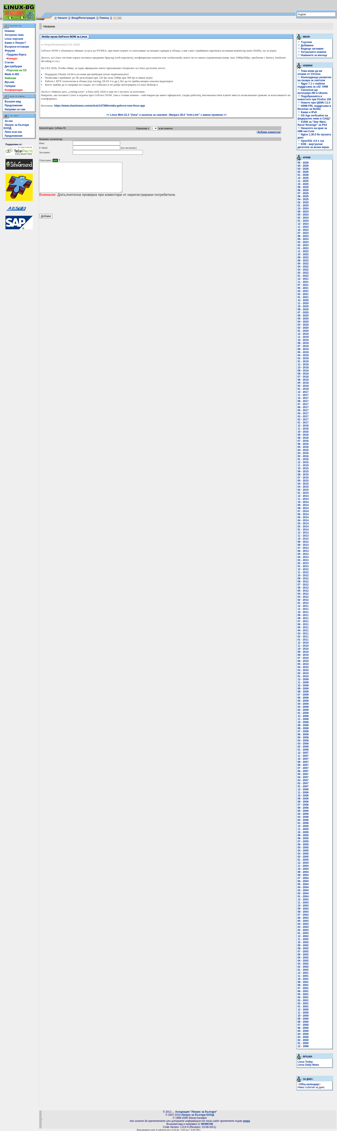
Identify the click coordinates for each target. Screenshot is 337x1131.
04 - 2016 (303, 450)
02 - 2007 (303, 783)
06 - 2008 (303, 734)
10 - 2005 (303, 832)
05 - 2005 (303, 847)
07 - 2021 (303, 285)
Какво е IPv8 (307, 112)
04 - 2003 (303, 924)
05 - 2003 (303, 920)
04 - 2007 (303, 777)
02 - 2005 (303, 856)
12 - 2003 (303, 899)
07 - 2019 (303, 346)
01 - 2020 (303, 330)
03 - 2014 (303, 523)
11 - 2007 (303, 755)
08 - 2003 (303, 911)
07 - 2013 (303, 547)
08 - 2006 (303, 801)
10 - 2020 (303, 306)
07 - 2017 (303, 404)
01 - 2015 (303, 492)
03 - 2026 (303, 168)
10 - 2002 (303, 942)
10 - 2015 (303, 468)
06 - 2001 (303, 991)
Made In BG (12, 74)
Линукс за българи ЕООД (197, 1114)
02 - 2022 (303, 272)
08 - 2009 (303, 691)
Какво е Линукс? (15, 42)
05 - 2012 (303, 590)
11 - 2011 (303, 609)
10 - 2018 (303, 367)
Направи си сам (15, 109)
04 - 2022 (303, 266)
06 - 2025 (303, 196)
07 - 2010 (303, 658)
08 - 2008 (303, 728)
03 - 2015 (303, 486)
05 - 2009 (303, 700)
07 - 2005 (303, 841)
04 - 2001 (303, 997)
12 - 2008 (303, 716)
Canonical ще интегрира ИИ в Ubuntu (312, 91)
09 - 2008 (303, 725)
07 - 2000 (303, 1024)
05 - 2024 (303, 214)
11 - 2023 (303, 226)
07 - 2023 (303, 233)
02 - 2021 (303, 294)
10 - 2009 (303, 685)
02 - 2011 (303, 636)
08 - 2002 (303, 948)
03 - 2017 (303, 416)
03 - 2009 (303, 706)
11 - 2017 (303, 395)
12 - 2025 (303, 178)
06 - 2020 (303, 315)
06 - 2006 (303, 807)
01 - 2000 (303, 1043)
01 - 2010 (303, 676)
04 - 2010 (303, 667)
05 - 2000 (303, 1031)
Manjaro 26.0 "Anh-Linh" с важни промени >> (198, 114)
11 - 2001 (303, 975)
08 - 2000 (303, 1021)
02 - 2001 (303, 1003)
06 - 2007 (303, 771)
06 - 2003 (303, 917)
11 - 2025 (303, 181)
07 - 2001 (303, 988)
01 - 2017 (303, 422)
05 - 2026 (303, 162)
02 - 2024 (303, 217)
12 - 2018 (303, 364)
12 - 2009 (303, 679)
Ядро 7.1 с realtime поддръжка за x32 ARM (312, 85)
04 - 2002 (303, 960)
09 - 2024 (303, 211)
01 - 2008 (303, 749)
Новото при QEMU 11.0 (313, 102)
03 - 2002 (303, 963)
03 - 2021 (303, 291)
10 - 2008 (303, 722)
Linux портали (14, 38)
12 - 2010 (303, 642)
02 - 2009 (303, 709)
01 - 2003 (303, 933)
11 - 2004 (303, 865)
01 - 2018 (303, 388)
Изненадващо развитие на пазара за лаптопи (314, 79)
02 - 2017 (303, 419)
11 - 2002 (303, 939)
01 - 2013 (303, 566)
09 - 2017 (303, 401)
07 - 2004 (303, 878)
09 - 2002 (303, 945)
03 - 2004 (303, 890)
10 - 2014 (303, 502)
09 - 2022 (303, 257)
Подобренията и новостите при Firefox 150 (314, 98)
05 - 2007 (303, 774)
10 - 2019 (303, 340)
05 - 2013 (303, 554)
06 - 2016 (303, 443)
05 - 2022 (303, 263)
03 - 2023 (303, 242)
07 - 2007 (303, 768)
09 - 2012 (303, 578)
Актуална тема (14, 34)
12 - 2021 (303, 278)
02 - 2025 (303, 202)
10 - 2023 (303, 229)
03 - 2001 (303, 1000)
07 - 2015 (303, 477)
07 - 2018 (303, 376)
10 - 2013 (303, 538)
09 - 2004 (303, 872)
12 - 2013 (303, 532)
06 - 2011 (303, 624)
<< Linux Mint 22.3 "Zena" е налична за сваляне (136, 114)
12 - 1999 (303, 1046)
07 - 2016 (303, 440)
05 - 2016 (303, 447)
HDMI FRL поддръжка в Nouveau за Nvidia (314, 107)
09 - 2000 (303, 1018)
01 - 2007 (303, 786)
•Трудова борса (15, 54)
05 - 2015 (303, 480)
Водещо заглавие (312, 48)
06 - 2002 (303, 954)
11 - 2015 (303, 465)
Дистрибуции (13, 66)
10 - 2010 (303, 648)
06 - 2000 (303, 1027)
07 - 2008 (303, 731)
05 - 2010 (303, 664)
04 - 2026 (303, 165)
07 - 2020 (303, 312)
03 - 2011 (303, 633)
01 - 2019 (303, 361)
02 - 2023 (303, 245)
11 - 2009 (303, 682)
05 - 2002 (303, 957)
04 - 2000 (303, 1034)
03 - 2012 (303, 596)
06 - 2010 (303, 661)
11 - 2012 (303, 572)
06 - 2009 (303, 697)
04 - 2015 (303, 483)
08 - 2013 (303, 544)
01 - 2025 (303, 205)
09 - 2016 (303, 434)
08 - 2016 (303, 437)
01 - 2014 (303, 529)
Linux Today (305, 1061)
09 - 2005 (303, 835)
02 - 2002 (303, 966)
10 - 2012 (303, 575)
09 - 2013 (303, 541)
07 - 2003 (303, 914)
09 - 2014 (303, 505)
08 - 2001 (303, 985)
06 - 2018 (303, 379)
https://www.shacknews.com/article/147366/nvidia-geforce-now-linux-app (99, 105)
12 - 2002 (303, 936)
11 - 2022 (303, 251)
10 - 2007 (303, 758)
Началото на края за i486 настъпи (312, 130)
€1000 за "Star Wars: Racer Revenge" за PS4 (312, 123)
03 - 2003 (303, 927)
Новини (9, 31)
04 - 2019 (303, 355)
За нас (9, 121)
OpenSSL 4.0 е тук (310, 140)
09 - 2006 (303, 798)
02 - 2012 (303, 599)
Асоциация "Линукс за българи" (196, 1111)
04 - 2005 (303, 850)
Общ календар (309, 1084)
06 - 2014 (303, 514)
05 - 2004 (303, 884)
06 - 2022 (303, 260)
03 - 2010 (303, 670)
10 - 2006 (303, 795)
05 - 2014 (303, 517)
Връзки (9, 82)
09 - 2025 (303, 187)
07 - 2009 (303, 694)
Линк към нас (13, 131)
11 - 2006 (303, 792)
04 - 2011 (303, 630)
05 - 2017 (303, 410)
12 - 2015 (303, 462)
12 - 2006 (303, 789)
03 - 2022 (303, 269)
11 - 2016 (303, 428)
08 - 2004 (303, 875)
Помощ (104, 17)
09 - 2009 (303, 688)
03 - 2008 (303, 743)
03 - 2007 (303, 780)
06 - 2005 (303, 844)
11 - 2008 (303, 719)
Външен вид (13, 101)
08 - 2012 (303, 581)
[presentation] (72, 211)
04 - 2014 (303, 520)
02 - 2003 (303, 930)
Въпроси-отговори (17, 46)
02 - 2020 (303, 327)
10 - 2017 (303, 398)
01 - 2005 (303, 859)
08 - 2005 (303, 838)
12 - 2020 (303, 300)
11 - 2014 (303, 499)
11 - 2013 (303, 535)
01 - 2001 (303, 1006)
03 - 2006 (303, 816)
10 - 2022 (303, 254)
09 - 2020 (303, 309)
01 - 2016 (303, 459)
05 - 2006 (303, 810)
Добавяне (307, 45)
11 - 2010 (303, 645)
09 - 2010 (303, 651)
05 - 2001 (303, 994)
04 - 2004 (303, 887)
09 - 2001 (303, 982)
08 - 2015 (303, 474)
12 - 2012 (303, 569)
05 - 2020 (303, 318)
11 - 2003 (303, 902)
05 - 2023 (303, 239)
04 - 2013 (303, 557)
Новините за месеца (314, 55)
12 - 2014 (303, 495)
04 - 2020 (303, 321)
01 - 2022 (303, 275)
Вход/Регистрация (83, 17)
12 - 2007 (303, 752)
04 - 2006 (303, 813)
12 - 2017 (303, 392)
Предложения (13, 105)
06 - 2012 (303, 587)
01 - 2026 (303, 174)
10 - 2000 (303, 1015)
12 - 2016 (303, 425)
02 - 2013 (303, 563)
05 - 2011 (303, 627)
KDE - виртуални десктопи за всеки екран (313, 146)
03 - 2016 (303, 453)
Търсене (306, 42)
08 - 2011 (303, 618)
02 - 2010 (303, 673)
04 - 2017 (303, 413)
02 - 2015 (303, 489)
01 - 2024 (303, 220)
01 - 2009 (303, 713)
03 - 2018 (303, 385)
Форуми (10, 50)
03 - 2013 (303, 560)
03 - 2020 (303, 324)
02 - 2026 (303, 171)
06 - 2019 (303, 349)
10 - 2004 (303, 868)
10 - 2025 (303, 184)
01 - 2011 (303, 639)
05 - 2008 (303, 737)
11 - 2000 (303, 1012)
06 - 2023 (303, 236)
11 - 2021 (303, 281)
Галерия (10, 86)
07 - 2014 (303, 511)
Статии (9, 62)
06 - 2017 (303, 407)
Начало (62, 17)
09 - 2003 (303, 908)
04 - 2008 (303, 740)
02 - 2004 (303, 893)
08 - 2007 (303, 765)
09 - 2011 (303, 615)
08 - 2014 (303, 508)
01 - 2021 (303, 297)
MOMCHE (207, 1124)
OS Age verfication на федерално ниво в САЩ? (313, 117)
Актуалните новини (313, 52)
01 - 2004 (303, 896)
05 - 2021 (303, 288)
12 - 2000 (303, 1009)
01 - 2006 (303, 823)
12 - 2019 (303, 333)
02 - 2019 (303, 358)
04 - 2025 (303, 199)
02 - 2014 (303, 526)
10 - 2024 (303, 208)
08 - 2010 (303, 654)
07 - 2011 (303, 621)
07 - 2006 (303, 804)
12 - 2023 (303, 223)
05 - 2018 (303, 382)
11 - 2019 (303, 336)
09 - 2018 (303, 370)
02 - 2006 (303, 820)
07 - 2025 (303, 193)
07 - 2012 (303, 584)
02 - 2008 (303, 746)
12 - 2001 (303, 972)
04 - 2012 (303, 593)
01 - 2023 (303, 248)
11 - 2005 (303, 829)
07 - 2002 (303, 951)
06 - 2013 (303, 551)
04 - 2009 (303, 703)
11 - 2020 (303, 303)
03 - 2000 (303, 1037)
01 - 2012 (303, 602)
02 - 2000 (303, 1040)
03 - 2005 (303, 853)
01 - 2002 (303, 969)
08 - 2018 (303, 373)
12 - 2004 (303, 862)
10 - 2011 (303, 612)
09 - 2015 (303, 471)
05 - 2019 (303, 352)
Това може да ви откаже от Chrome (309, 72)
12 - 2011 (303, 606)
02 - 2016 (303, 456)
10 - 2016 (303, 431)
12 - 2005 (303, 826)
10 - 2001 (303, 979)
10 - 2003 (303, 905)
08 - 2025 (303, 190)
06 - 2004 (303, 881)
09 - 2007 (303, 761)
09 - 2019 (303, 343)
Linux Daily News (308, 1064)
